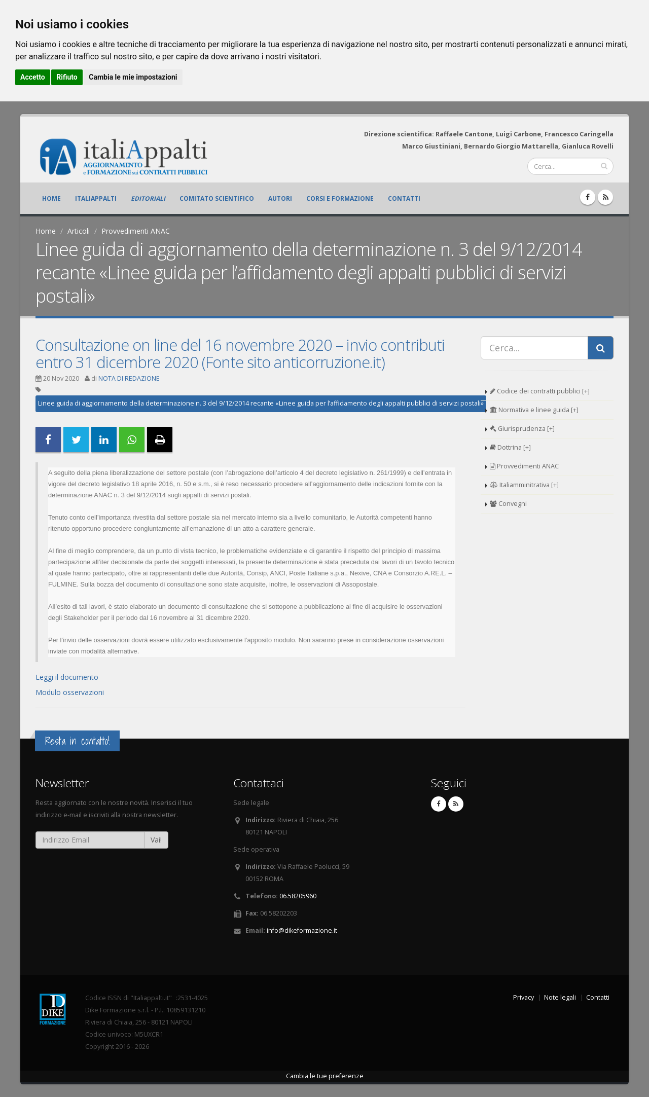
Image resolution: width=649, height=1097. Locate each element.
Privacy (523, 997)
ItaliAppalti (96, 198)
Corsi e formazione (340, 198)
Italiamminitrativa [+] (524, 485)
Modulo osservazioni (69, 692)
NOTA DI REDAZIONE (129, 378)
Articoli (78, 231)
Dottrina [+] (510, 447)
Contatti (404, 198)
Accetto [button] (32, 77)
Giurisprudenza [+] (522, 428)
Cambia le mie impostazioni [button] (133, 77)
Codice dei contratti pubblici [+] (540, 391)
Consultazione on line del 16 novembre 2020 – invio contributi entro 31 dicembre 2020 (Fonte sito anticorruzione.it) (240, 353)
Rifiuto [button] (67, 77)
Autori (280, 198)
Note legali (560, 997)
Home (51, 198)
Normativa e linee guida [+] (534, 410)
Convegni (508, 503)
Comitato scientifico (216, 198)
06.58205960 (297, 896)
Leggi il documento (66, 677)
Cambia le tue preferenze (325, 1076)
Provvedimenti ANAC (135, 231)
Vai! (156, 840)
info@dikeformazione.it (302, 930)
